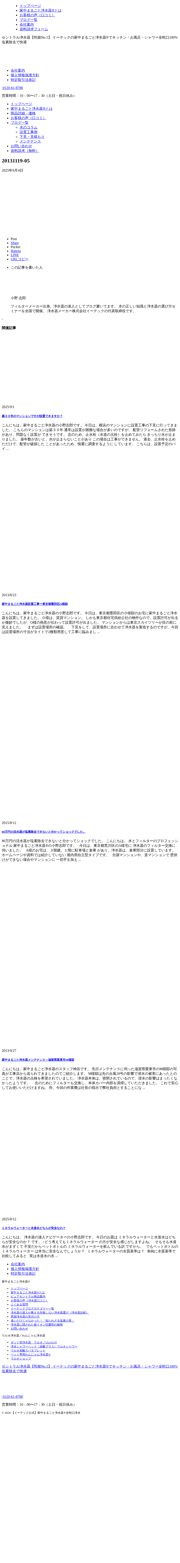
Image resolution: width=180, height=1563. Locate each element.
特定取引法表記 (23, 80)
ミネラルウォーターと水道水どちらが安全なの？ (33, 1228)
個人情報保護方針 (25, 75)
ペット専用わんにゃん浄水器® (31, 1354)
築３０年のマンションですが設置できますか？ (32, 416)
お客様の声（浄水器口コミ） (29, 1300)
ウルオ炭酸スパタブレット (28, 1350)
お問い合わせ (21, 146)
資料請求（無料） (25, 151)
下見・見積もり (32, 137)
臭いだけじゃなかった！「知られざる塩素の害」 (42, 1320)
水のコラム (28, 127)
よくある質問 (19, 1304)
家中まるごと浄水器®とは (32, 108)
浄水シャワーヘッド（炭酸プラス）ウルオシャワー (44, 1346)
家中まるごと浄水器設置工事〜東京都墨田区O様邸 (35, 604)
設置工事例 (28, 132)
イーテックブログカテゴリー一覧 (32, 1308)
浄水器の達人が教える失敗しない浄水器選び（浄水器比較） (50, 1312)
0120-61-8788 (12, 88)
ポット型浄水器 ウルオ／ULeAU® (34, 1342)
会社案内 (18, 70)
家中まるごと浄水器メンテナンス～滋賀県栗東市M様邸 (38, 1059)
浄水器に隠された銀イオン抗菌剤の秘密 (37, 1324)
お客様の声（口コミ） (28, 118)
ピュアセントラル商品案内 (28, 1296)
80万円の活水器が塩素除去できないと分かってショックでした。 (44, 831)
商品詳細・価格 (23, 113)
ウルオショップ (21, 1358)
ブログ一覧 (20, 123)
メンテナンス (30, 141)
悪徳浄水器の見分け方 (25, 1316)
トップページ (21, 104)
